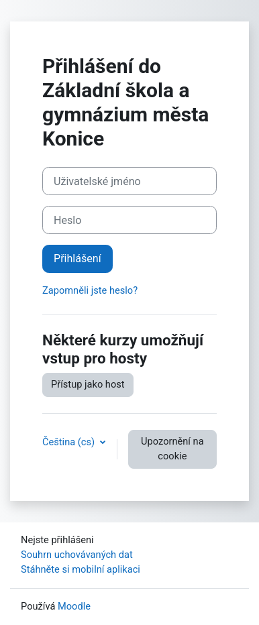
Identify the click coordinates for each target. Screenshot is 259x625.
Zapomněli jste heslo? (90, 290)
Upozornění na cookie (172, 448)
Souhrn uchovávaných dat (77, 555)
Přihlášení (77, 258)
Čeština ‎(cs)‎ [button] (69, 442)
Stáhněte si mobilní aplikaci (80, 569)
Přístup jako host (88, 384)
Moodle (74, 606)
